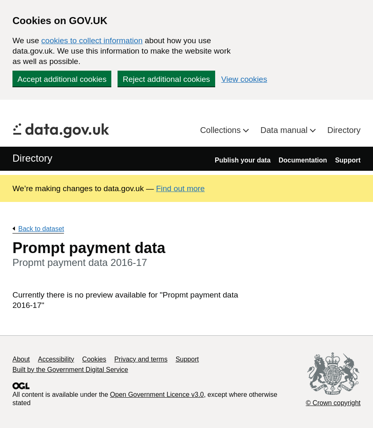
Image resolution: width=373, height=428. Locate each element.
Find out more (180, 188)
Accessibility (56, 359)
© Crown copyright (333, 402)
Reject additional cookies (166, 79)
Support (348, 160)
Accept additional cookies (61, 79)
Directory (344, 130)
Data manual (285, 130)
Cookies (94, 359)
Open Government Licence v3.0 (157, 394)
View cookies (244, 79)
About (21, 359)
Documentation (303, 160)
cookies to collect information (91, 40)
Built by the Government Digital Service (70, 369)
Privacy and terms (140, 359)
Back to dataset (41, 228)
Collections (221, 130)
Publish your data (242, 160)
